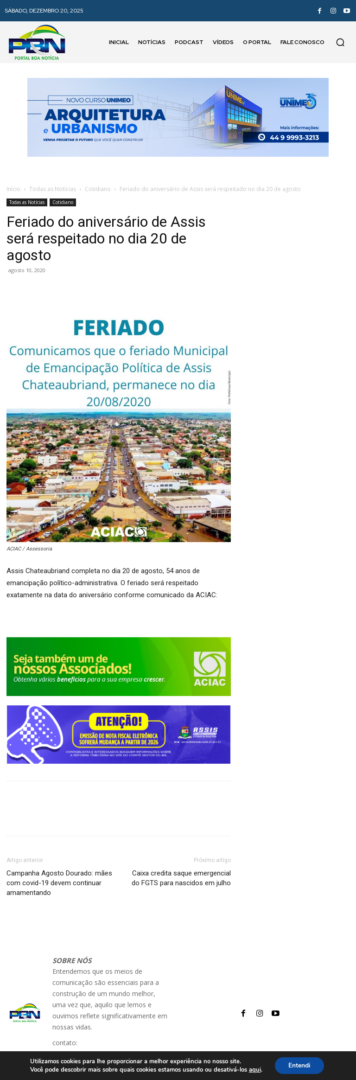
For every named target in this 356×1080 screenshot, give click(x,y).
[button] (340, 42)
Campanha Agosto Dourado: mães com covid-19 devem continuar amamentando (59, 883)
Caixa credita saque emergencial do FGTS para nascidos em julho (181, 878)
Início (13, 189)
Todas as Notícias (52, 189)
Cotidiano (98, 189)
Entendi (299, 1065)
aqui (254, 1070)
